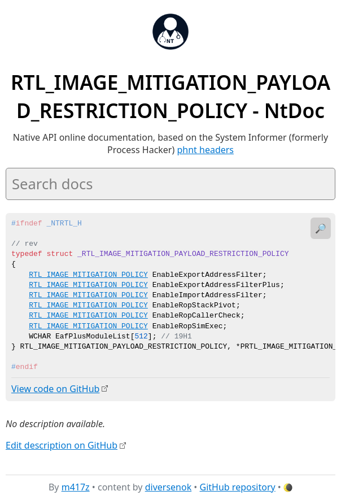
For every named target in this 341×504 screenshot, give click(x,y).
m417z (76, 486)
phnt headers (205, 150)
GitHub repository (238, 486)
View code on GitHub (55, 389)
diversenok (168, 486)
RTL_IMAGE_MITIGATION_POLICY (88, 275)
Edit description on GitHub (61, 444)
